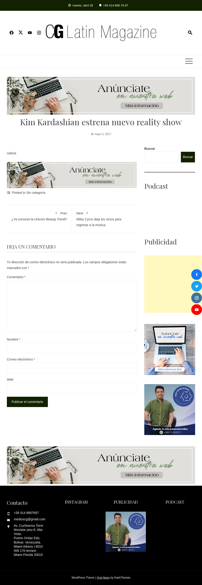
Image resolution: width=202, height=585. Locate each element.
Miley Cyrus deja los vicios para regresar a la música (104, 218)
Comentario (16, 277)
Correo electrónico (21, 359)
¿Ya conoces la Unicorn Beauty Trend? (39, 215)
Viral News (103, 577)
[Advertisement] (173, 284)
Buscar (149, 148)
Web (10, 379)
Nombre (13, 339)
